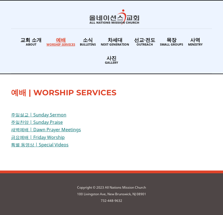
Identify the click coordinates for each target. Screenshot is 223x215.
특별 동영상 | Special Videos (40, 145)
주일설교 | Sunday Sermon (38, 115)
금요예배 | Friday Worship (38, 137)
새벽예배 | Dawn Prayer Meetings (46, 130)
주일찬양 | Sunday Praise (37, 122)
